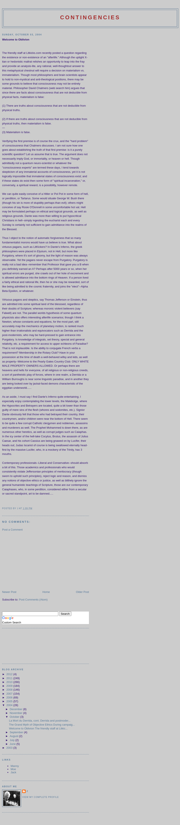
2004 (9, 705)
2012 (9, 674)
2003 (9, 747)
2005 (9, 701)
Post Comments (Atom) (33, 599)
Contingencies (90, 17)
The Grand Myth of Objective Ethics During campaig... (42, 724)
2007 (9, 693)
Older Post (82, 592)
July (12, 740)
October (15, 716)
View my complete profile (40, 797)
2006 (9, 697)
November (16, 713)
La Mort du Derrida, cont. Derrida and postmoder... (39, 720)
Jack (13, 772)
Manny (15, 766)
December (16, 709)
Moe (13, 769)
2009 (9, 685)
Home (46, 592)
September (17, 732)
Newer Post (9, 592)
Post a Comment (12, 529)
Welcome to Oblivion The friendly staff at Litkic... (38, 728)
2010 (9, 682)
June (13, 744)
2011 (9, 678)
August (14, 736)
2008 (9, 689)
